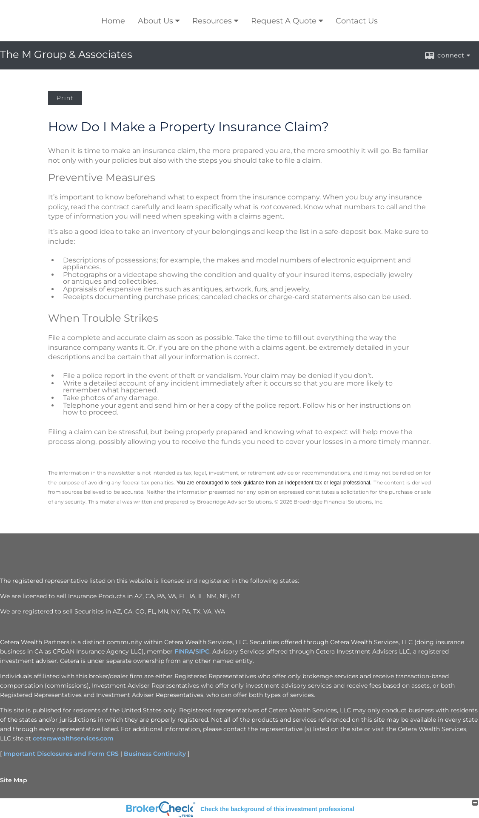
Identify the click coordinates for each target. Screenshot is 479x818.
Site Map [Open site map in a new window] (13, 780)
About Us (155, 21)
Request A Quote (283, 21)
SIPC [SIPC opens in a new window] (202, 651)
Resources (212, 21)
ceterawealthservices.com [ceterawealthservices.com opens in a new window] (73, 738)
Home (113, 21)
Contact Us (357, 21)
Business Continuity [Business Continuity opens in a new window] (155, 754)
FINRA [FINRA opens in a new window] (183, 651)
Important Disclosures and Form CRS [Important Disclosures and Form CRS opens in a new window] (61, 754)
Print (65, 98)
